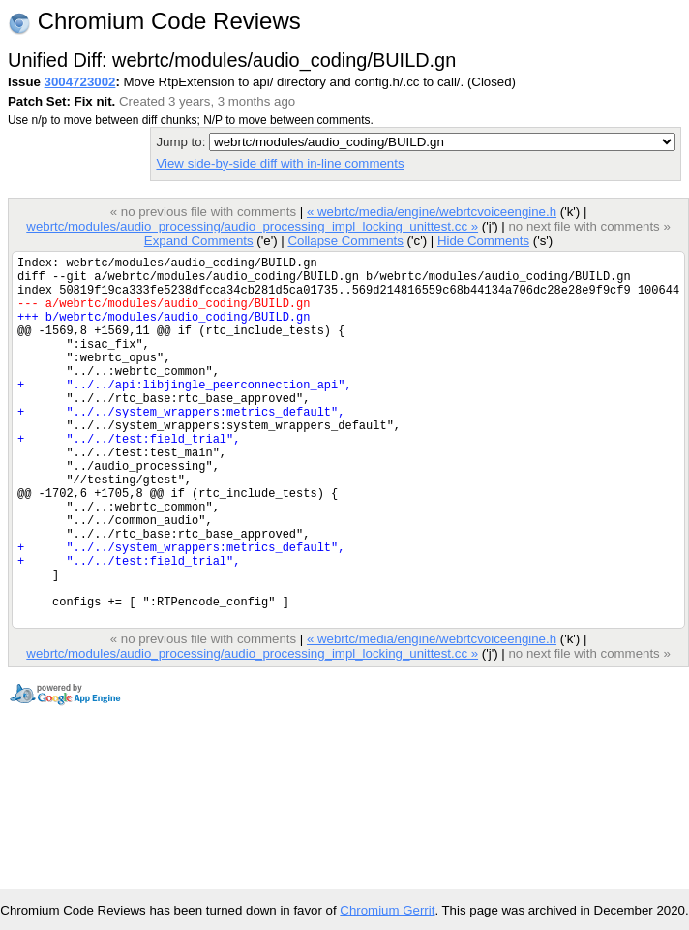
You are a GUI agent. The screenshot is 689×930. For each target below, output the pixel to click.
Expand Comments (199, 240)
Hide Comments (483, 240)
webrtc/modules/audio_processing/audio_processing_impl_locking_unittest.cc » (252, 226)
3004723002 (80, 82)
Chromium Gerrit (387, 910)
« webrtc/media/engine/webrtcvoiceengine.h (431, 211)
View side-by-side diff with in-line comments (280, 163)
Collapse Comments (345, 240)
